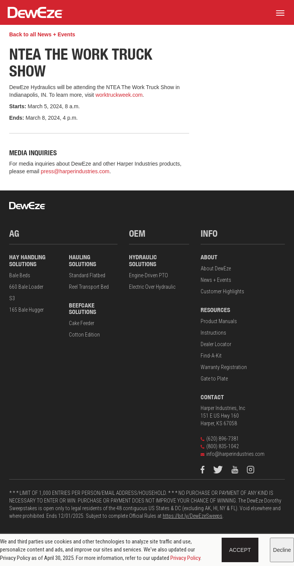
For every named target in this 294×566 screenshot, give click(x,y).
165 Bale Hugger (26, 310)
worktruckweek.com (118, 95)
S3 (12, 298)
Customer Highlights (222, 291)
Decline (282, 550)
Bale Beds (19, 275)
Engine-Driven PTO (148, 275)
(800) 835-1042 (220, 446)
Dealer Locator (216, 344)
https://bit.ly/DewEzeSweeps (192, 516)
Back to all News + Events (42, 34)
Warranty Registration (224, 367)
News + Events (216, 280)
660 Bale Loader (26, 287)
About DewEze (216, 268)
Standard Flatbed (87, 275)
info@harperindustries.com (233, 454)
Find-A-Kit (211, 356)
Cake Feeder (81, 323)
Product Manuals (219, 321)
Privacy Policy (185, 558)
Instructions (213, 333)
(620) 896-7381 (220, 439)
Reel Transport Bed (89, 287)
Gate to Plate (214, 379)
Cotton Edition (84, 335)
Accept (240, 550)
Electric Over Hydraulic (152, 287)
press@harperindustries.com (75, 171)
